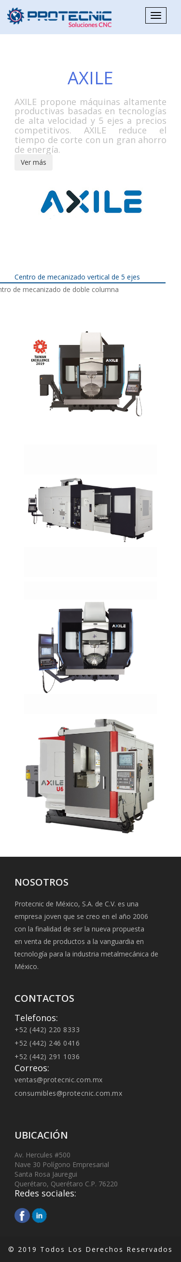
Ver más (33, 162)
